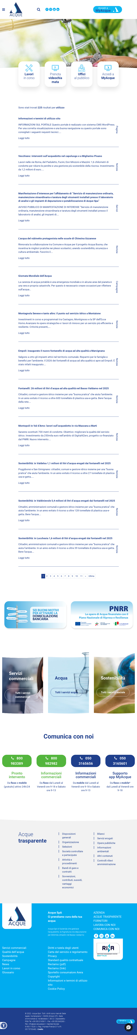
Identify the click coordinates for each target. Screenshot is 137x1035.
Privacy (52, 956)
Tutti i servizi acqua (66, 692)
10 (76, 576)
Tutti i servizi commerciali (22, 694)
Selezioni (67, 846)
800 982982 (51, 761)
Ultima (91, 576)
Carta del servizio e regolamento (67, 952)
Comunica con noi (106, 929)
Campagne (8, 960)
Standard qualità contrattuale (65, 960)
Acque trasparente (107, 916)
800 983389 (17, 761)
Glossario (8, 972)
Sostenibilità (9, 956)
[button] (128, 1027)
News (5, 964)
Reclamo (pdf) (57, 964)
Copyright (54, 976)
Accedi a (108, 76)
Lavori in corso (11, 968)
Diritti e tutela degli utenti (63, 948)
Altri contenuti (105, 855)
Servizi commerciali (14, 948)
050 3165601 (120, 761)
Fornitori (100, 920)
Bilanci (101, 833)
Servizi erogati (105, 838)
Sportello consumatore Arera (65, 972)
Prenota (55, 78)
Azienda (99, 912)
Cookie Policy (56, 988)
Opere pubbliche (106, 843)
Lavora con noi (104, 925)
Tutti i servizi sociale (113, 692)
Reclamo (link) (57, 968)
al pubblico (81, 76)
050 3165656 (86, 761)
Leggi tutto (24, 138)
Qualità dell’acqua (13, 952)
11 (81, 576)
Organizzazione (70, 842)
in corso (29, 76)
